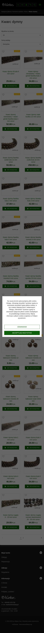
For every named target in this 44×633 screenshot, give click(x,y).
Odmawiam (22, 327)
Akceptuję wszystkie (22, 333)
